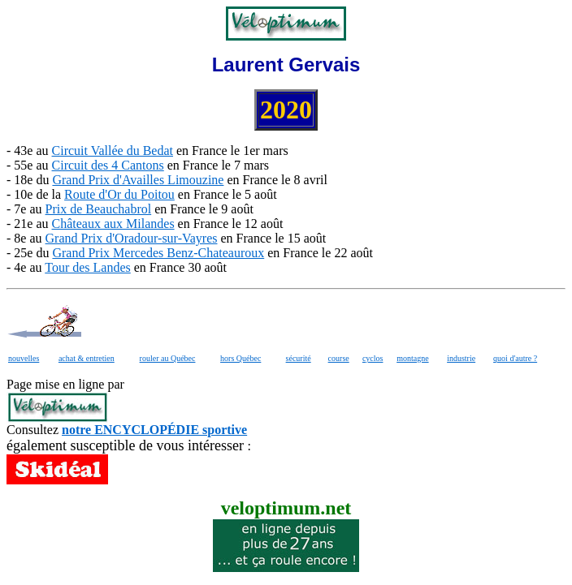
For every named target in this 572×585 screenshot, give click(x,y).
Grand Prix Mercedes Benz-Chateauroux (158, 253)
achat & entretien (86, 358)
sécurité (298, 358)
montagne (412, 358)
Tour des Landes (88, 267)
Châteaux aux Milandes (113, 223)
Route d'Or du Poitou (119, 194)
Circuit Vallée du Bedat (112, 150)
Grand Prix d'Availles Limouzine (137, 180)
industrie (461, 358)
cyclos (373, 358)
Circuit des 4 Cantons (108, 165)
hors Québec (240, 358)
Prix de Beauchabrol (99, 209)
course (338, 358)
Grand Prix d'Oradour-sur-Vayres (132, 238)
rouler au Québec (168, 358)
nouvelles (23, 358)
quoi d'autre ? (515, 358)
